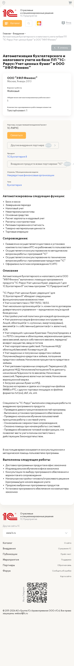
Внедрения (18, 34)
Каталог (7, 543)
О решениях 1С (64, 549)
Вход (68, 23)
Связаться (17, 135)
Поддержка (66, 560)
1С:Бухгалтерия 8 (17, 156)
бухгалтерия (14, 185)
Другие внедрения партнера (31, 145)
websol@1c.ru (21, 613)
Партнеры (9, 565)
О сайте (67, 543)
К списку (63, 47)
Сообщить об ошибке (61, 571)
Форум (7, 571)
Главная (7, 34)
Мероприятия (11, 559)
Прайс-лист (66, 554)
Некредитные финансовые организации (30, 175)
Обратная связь (64, 565)
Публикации (10, 554)
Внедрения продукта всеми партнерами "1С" (39, 164)
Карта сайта (65, 576)
